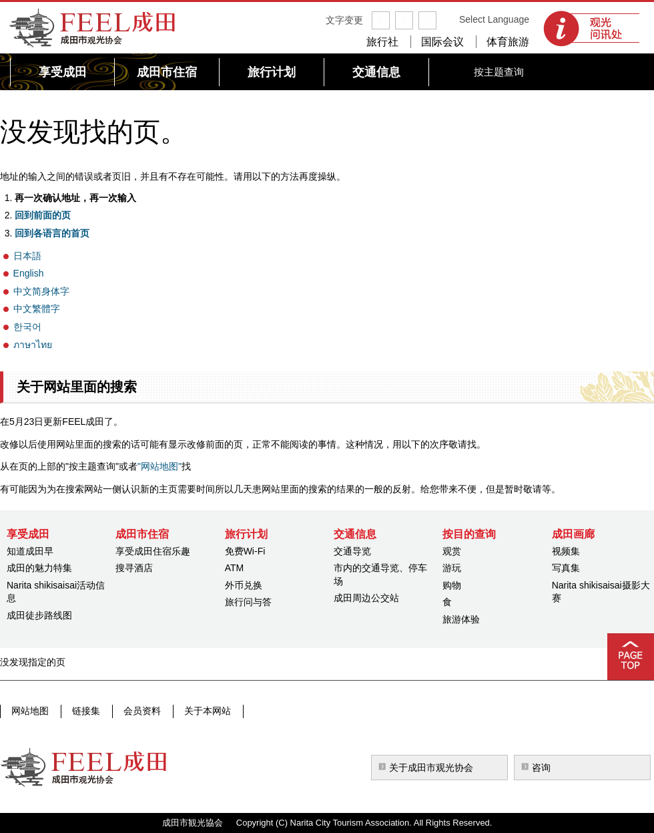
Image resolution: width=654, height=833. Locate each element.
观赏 (451, 551)
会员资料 (139, 710)
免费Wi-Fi (245, 551)
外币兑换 (243, 585)
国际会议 (442, 41)
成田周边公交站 (366, 598)
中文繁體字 (36, 308)
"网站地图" (159, 466)
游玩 (451, 567)
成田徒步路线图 (39, 615)
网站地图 (30, 710)
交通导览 (352, 551)
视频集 (566, 551)
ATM (234, 567)
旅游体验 (461, 619)
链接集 (85, 710)
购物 (451, 585)
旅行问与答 (248, 602)
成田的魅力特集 (39, 567)
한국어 (27, 326)
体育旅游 (507, 41)
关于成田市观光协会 (431, 767)
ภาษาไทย (32, 344)
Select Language (494, 19)
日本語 (27, 256)
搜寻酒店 (134, 567)
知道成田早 (30, 551)
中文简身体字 (41, 291)
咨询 (541, 767)
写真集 (566, 567)
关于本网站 (203, 710)
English (28, 273)
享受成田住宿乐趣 (152, 551)
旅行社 (382, 41)
